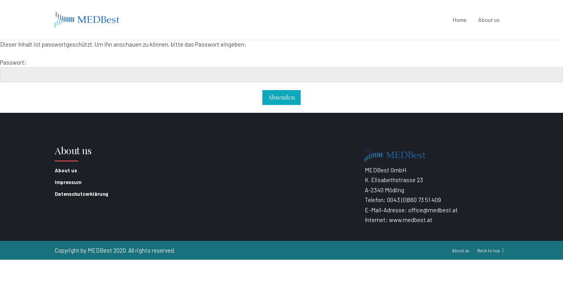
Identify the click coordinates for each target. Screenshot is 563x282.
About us (489, 19)
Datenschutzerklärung (81, 194)
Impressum (68, 182)
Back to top (488, 250)
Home (459, 19)
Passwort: (281, 71)
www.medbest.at (410, 219)
